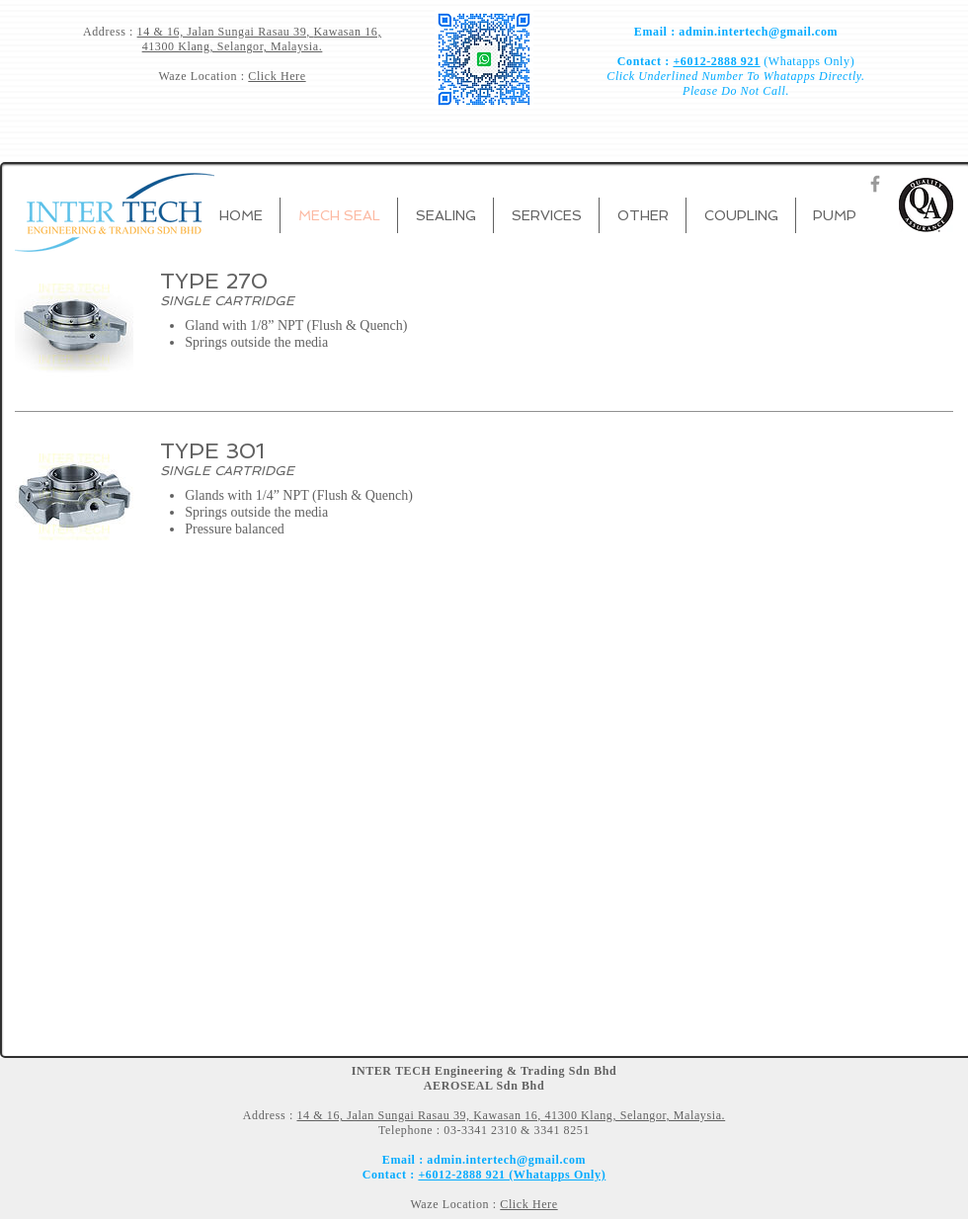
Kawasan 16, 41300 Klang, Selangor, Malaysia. (261, 39)
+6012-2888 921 (716, 61)
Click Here (276, 76)
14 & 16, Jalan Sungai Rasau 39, (225, 32)
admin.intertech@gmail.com (758, 32)
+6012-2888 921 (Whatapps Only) (511, 1174)
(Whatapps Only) (808, 61)
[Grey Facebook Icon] (875, 184)
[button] (445, 215)
